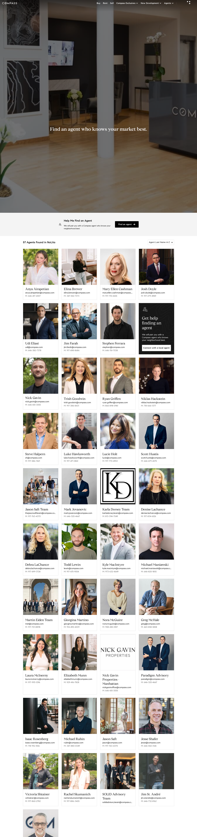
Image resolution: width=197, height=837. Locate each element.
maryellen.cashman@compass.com (117, 292)
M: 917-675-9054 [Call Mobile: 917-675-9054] (71, 571)
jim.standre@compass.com (153, 797)
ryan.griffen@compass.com (115, 402)
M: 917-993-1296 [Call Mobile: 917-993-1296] (32, 682)
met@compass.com (34, 624)
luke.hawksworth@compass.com (79, 457)
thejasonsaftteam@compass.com (40, 513)
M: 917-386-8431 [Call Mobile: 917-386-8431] (71, 405)
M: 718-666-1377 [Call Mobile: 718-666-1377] (148, 405)
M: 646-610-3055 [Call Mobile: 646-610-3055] (33, 404)
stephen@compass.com (113, 347)
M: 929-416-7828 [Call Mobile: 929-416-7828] (71, 682)
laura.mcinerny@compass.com (39, 679)
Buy (98, 3)
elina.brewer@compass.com (77, 292)
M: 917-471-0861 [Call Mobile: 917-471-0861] (71, 461)
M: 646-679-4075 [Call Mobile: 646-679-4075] (149, 461)
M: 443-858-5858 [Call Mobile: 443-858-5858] (149, 627)
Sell (112, 3)
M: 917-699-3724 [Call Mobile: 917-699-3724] (32, 571)
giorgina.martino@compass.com (79, 624)
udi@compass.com (34, 347)
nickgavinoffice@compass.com (116, 687)
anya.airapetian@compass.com (39, 292)
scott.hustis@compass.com (153, 457)
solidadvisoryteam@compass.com (117, 802)
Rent (105, 3)
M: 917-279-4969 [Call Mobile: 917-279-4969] (148, 296)
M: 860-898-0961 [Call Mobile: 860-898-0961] (110, 405)
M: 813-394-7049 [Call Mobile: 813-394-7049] (110, 516)
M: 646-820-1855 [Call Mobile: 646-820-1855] (149, 571)
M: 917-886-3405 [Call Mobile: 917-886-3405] (71, 801)
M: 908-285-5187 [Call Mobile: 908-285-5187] (110, 627)
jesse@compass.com (150, 742)
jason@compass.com (112, 742)
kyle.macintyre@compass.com (116, 568)
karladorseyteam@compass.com (117, 513)
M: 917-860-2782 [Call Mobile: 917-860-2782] (33, 801)
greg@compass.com (150, 624)
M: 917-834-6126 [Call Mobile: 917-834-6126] (148, 516)
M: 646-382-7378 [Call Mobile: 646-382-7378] (33, 350)
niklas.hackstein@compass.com (155, 402)
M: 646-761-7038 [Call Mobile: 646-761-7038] (110, 350)
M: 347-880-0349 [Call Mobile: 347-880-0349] (72, 746)
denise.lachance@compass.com (156, 513)
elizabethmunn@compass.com (78, 679)
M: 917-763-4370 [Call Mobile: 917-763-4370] (33, 516)
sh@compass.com (33, 457)
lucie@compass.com (111, 457)
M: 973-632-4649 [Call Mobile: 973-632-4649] (110, 571)
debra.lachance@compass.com (39, 568)
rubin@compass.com (73, 742)
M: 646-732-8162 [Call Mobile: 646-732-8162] (149, 800)
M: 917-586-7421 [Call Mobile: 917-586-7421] (32, 461)
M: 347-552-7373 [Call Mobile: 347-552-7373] (71, 296)
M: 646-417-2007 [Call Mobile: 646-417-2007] (33, 296)
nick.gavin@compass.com (37, 401)
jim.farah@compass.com (75, 347)
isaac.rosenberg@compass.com (40, 742)
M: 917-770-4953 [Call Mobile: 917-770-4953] (110, 461)
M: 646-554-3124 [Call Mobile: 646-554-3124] (148, 746)
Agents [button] (169, 3)
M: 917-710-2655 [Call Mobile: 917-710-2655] (109, 296)
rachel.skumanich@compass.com (79, 798)
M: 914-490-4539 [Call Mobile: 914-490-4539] (71, 627)
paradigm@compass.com (153, 679)
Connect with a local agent (156, 348)
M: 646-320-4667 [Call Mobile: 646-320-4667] (72, 516)
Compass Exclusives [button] (127, 3)
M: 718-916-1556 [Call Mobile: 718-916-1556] (32, 746)
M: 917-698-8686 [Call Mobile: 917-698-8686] (71, 350)
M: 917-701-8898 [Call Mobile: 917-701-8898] (32, 627)
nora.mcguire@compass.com (115, 624)
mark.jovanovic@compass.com (78, 513)
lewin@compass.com (73, 568)
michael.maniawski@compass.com (156, 568)
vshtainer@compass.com (37, 798)
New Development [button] (151, 3)
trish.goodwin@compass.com (77, 402)
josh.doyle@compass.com (153, 292)
